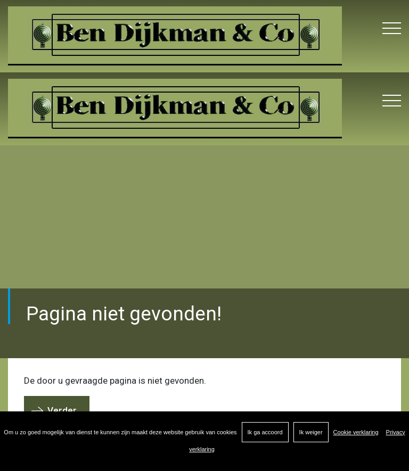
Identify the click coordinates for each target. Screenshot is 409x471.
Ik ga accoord (265, 432)
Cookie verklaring (356, 432)
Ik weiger (311, 432)
